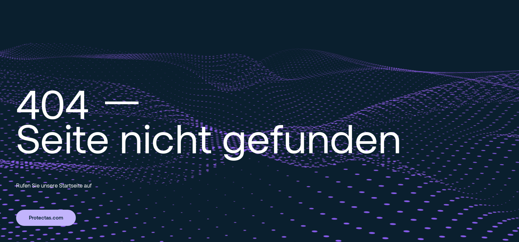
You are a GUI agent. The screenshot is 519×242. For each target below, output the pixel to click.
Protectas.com (46, 217)
